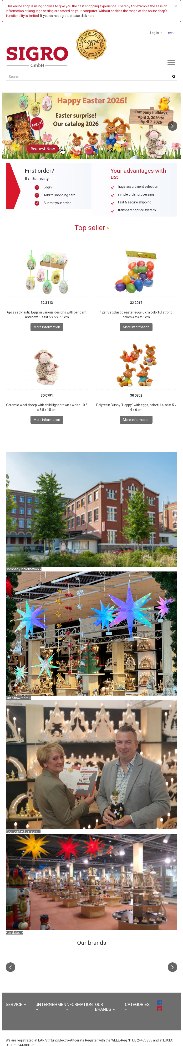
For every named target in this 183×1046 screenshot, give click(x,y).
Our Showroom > (18, 698)
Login (48, 187)
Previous (10, 126)
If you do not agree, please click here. (67, 16)
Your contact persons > (23, 831)
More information (47, 327)
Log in (156, 33)
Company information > (23, 569)
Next (172, 126)
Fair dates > (14, 933)
